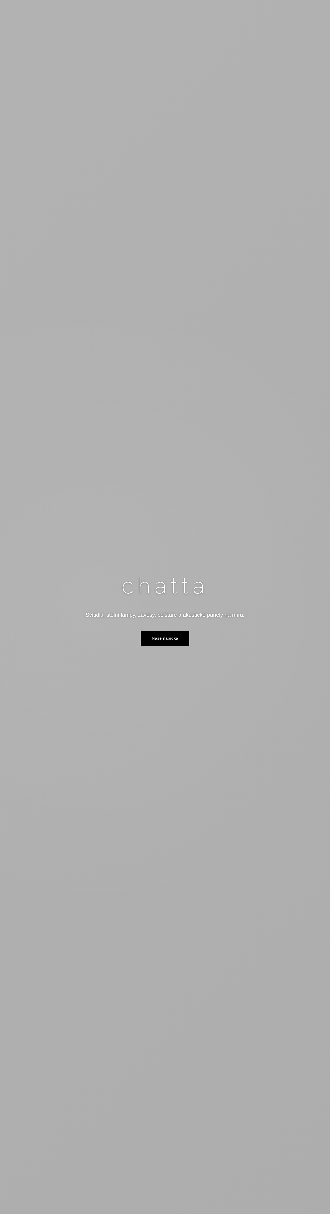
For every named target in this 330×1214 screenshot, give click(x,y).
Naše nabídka (165, 638)
